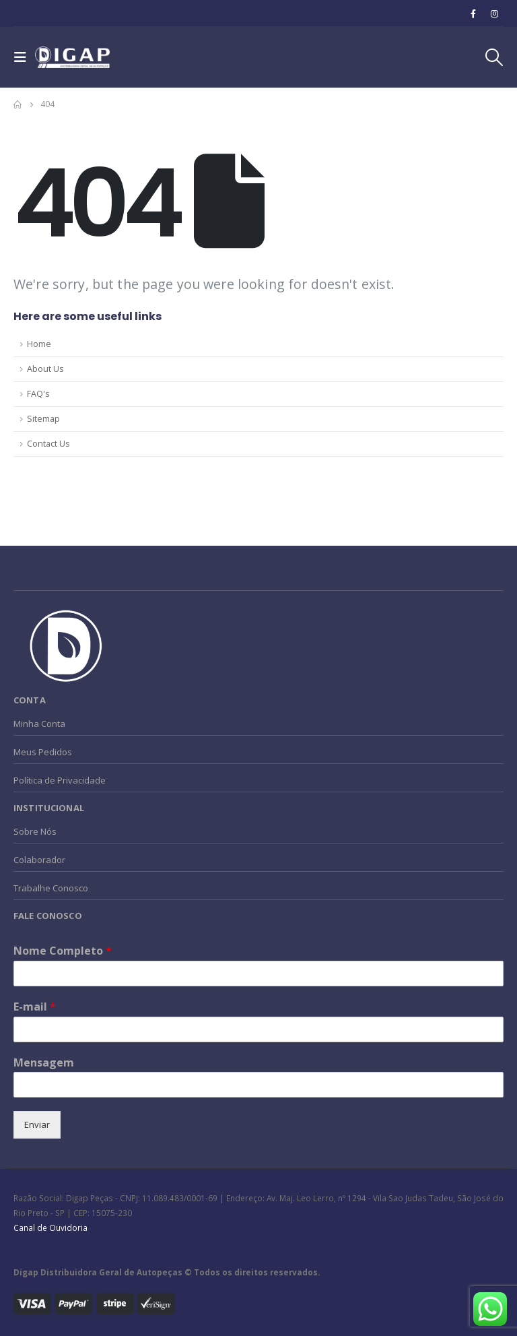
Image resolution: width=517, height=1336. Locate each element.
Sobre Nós (35, 831)
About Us (45, 369)
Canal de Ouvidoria (50, 1227)
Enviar (37, 1124)
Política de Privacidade (59, 780)
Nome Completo (62, 951)
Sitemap (43, 418)
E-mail (34, 1007)
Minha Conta (39, 724)
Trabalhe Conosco (50, 888)
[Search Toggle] (493, 57)
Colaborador (39, 860)
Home (39, 344)
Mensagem (43, 1063)
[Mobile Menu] (24, 57)
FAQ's (38, 394)
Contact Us (48, 443)
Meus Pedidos (42, 752)
